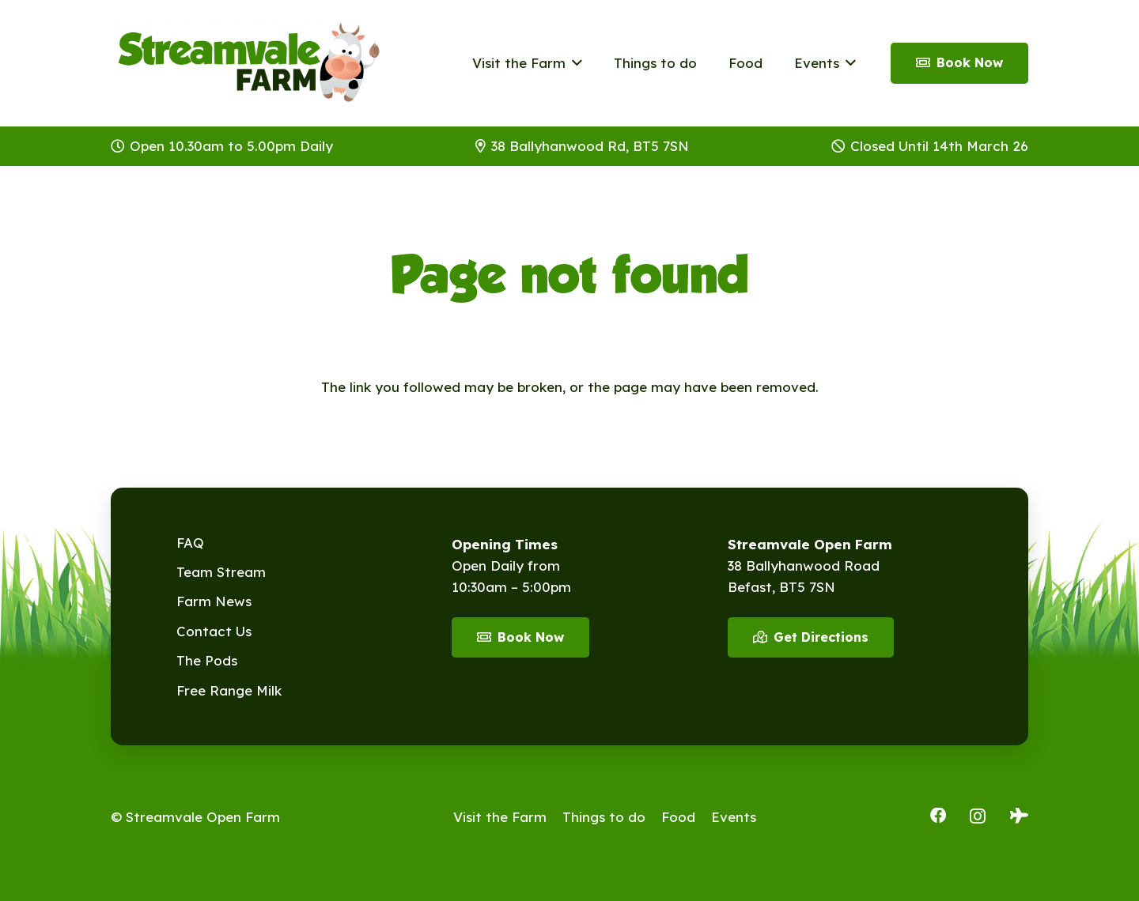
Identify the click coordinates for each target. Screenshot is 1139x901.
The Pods (206, 660)
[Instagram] (978, 816)
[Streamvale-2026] (249, 63)
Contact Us (214, 631)
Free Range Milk (229, 690)
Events (733, 817)
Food (678, 817)
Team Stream (221, 572)
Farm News (214, 601)
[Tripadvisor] (1019, 816)
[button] (574, 63)
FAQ (190, 542)
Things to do (603, 817)
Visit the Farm (500, 817)
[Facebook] (938, 816)
